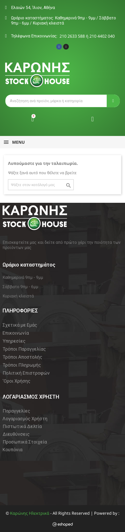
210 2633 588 (72, 36)
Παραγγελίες (16, 411)
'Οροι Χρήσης (16, 381)
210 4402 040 (102, 36)
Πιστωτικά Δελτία (22, 426)
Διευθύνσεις (16, 434)
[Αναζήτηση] (41, 184)
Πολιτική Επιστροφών (26, 373)
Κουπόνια (12, 449)
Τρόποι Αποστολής (22, 357)
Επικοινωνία (16, 333)
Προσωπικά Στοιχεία (25, 442)
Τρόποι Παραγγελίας (24, 349)
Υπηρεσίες (14, 341)
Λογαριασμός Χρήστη (25, 418)
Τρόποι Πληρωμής (22, 365)
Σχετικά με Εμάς (20, 325)
